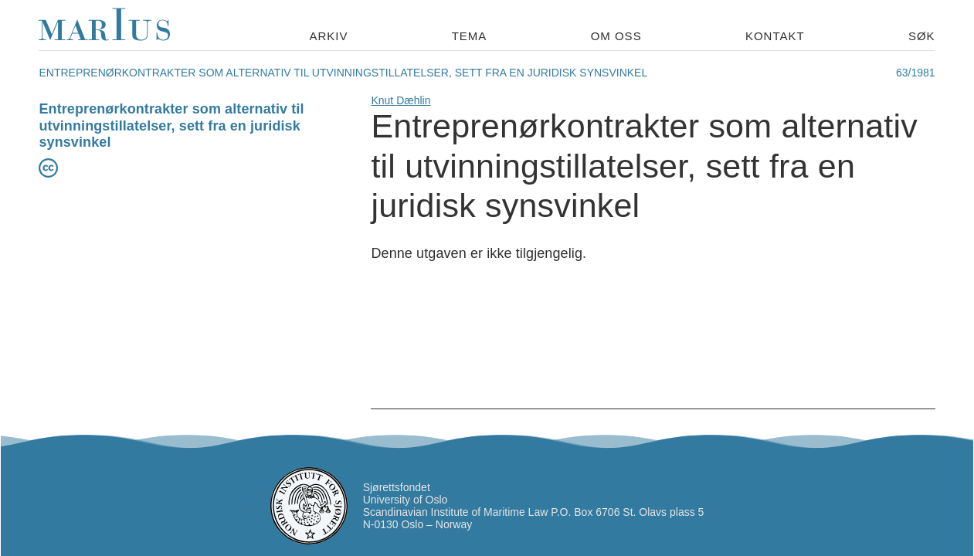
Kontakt (775, 35)
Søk (921, 35)
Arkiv (328, 35)
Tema (469, 35)
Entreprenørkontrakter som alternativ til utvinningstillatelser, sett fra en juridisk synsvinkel (171, 125)
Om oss (616, 35)
